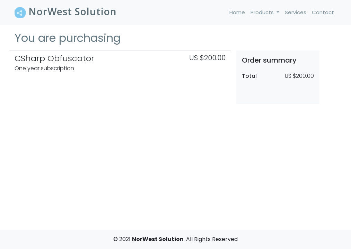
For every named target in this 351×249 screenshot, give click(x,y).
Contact (323, 12)
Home (238, 12)
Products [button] (263, 12)
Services (295, 12)
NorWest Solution (66, 11)
